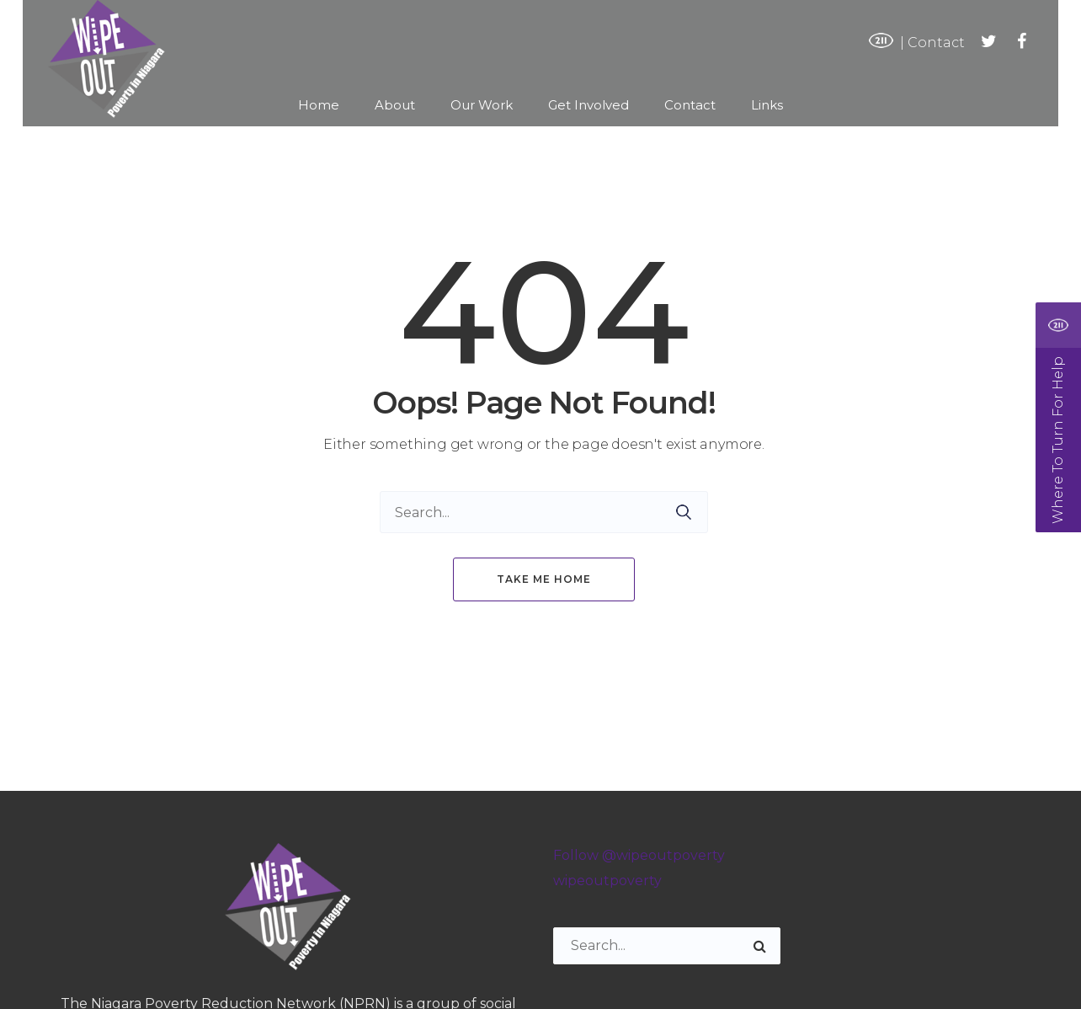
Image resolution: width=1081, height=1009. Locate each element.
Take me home (544, 579)
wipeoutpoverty (607, 881)
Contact (936, 43)
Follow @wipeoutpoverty (639, 855)
